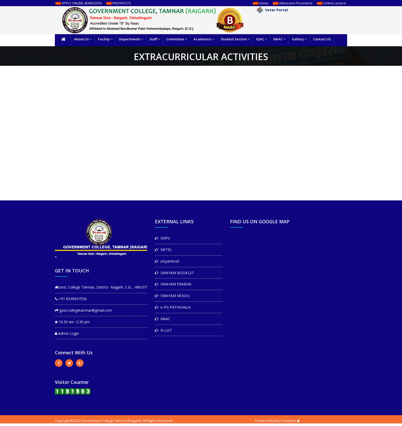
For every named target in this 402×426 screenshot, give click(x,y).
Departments (131, 39)
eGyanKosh (167, 261)
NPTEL (163, 249)
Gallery (299, 39)
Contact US (322, 39)
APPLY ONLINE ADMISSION (78, 3)
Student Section (235, 39)
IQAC (261, 39)
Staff (154, 39)
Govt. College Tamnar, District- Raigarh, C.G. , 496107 (101, 287)
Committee (176, 39)
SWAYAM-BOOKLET (174, 272)
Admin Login (67, 333)
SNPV (162, 238)
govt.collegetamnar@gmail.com (83, 310)
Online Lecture (330, 3)
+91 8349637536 (71, 298)
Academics (204, 39)
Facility (105, 39)
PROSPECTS (117, 3)
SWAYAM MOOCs (172, 295)
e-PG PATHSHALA (172, 307)
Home (259, 3)
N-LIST (163, 330)
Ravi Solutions (285, 420)
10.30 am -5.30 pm (72, 321)
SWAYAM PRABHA (173, 284)
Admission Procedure (292, 3)
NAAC (279, 39)
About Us (83, 39)
